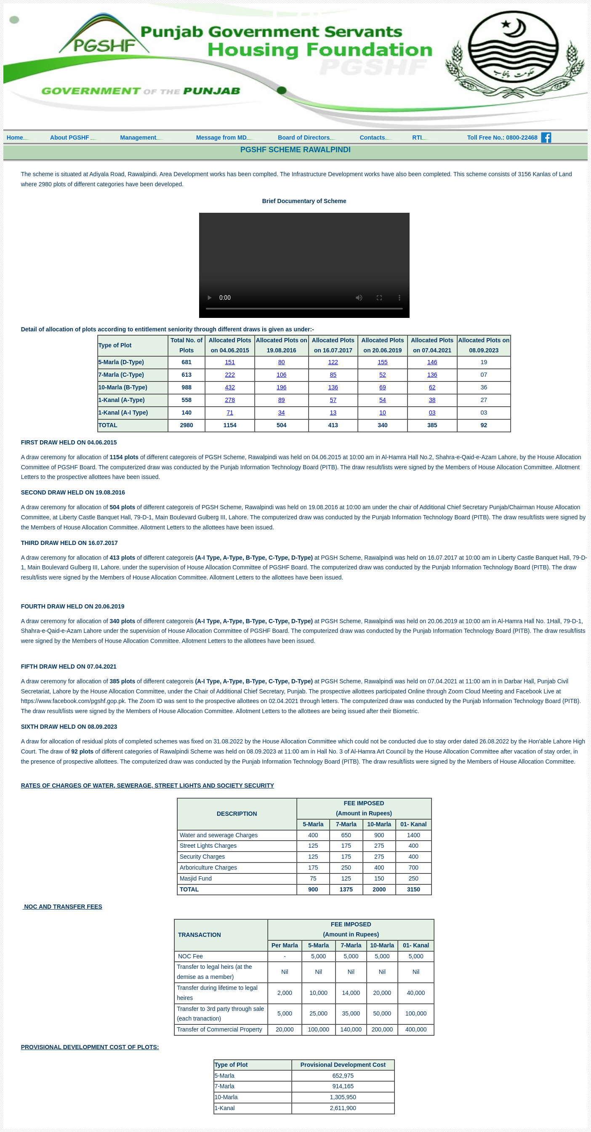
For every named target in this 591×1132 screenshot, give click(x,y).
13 (333, 412)
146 (432, 362)
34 (281, 412)
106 (281, 374)
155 (382, 362)
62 (432, 387)
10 (382, 412)
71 (229, 412)
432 (230, 387)
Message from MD (221, 137)
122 (333, 362)
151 (230, 362)
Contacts (372, 137)
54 (382, 400)
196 (281, 387)
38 (432, 400)
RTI (417, 137)
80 (281, 362)
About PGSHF (70, 137)
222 (230, 374)
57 (333, 400)
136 (432, 374)
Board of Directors (304, 137)
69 (382, 387)
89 (281, 400)
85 (333, 374)
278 (230, 400)
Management (138, 137)
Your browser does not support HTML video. (304, 265)
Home (13, 137)
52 (382, 374)
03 (432, 412)
